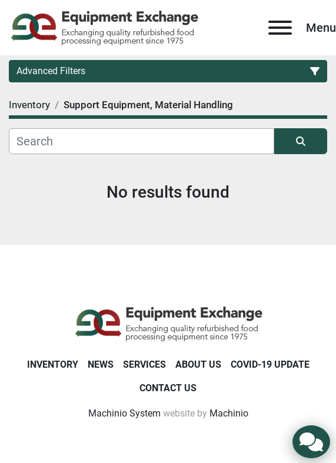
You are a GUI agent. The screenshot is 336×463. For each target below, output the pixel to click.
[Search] (141, 141)
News (101, 364)
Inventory (52, 364)
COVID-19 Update (270, 364)
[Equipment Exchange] (168, 322)
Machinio (228, 413)
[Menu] (280, 28)
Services (144, 364)
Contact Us (168, 388)
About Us (198, 364)
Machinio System (124, 413)
